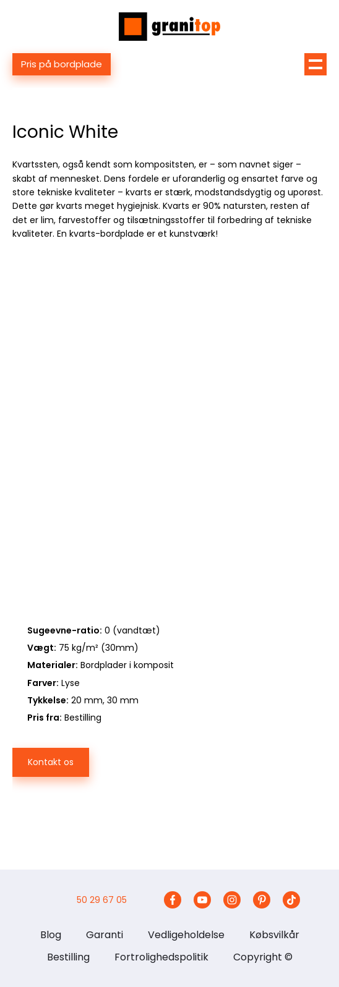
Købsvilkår (274, 935)
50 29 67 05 (102, 900)
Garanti (104, 935)
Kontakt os (51, 762)
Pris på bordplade (61, 63)
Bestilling (68, 957)
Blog (50, 935)
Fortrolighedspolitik (161, 957)
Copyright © (263, 957)
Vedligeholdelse (186, 935)
